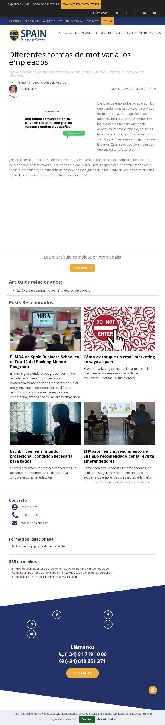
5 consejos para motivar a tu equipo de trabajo (53, 290)
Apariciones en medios (49, 82)
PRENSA (21, 82)
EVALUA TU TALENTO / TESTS (81, 4)
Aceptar (87, 719)
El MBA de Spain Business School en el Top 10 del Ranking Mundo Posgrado (45, 361)
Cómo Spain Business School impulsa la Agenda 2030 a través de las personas (63, 572)
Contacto (82, 672)
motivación (26, 96)
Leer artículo (82, 268)
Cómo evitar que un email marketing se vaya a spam (112, 359)
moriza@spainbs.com (29, 523)
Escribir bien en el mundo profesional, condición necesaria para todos (38, 456)
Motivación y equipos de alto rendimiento (39, 546)
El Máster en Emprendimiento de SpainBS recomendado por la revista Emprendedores (118, 456)
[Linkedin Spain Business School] (144, 13)
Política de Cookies (106, 719)
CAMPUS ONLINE (18, 4)
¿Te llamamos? (99, 13)
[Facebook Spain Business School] (126, 13)
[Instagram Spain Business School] (135, 13)
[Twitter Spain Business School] (117, 13)
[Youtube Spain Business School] (154, 13)
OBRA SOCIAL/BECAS (46, 4)
